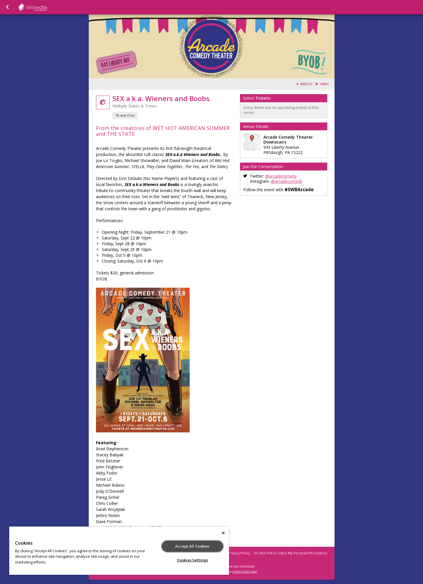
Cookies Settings (192, 560)
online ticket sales (244, 572)
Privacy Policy (239, 553)
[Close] (223, 533)
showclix (47, 7)
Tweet (324, 84)
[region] (119, 551)
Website (306, 84)
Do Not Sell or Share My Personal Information (290, 553)
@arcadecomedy (281, 176)
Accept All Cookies (192, 546)
